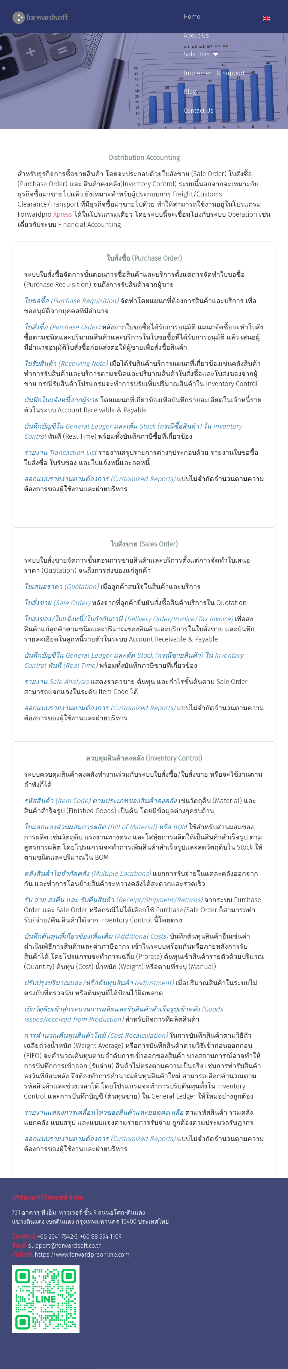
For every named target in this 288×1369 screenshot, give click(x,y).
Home (192, 16)
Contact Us (198, 110)
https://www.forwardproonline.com (82, 1254)
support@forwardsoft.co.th (65, 1245)
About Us (196, 35)
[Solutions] (214, 54)
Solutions (197, 54)
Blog (190, 91)
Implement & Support (214, 73)
